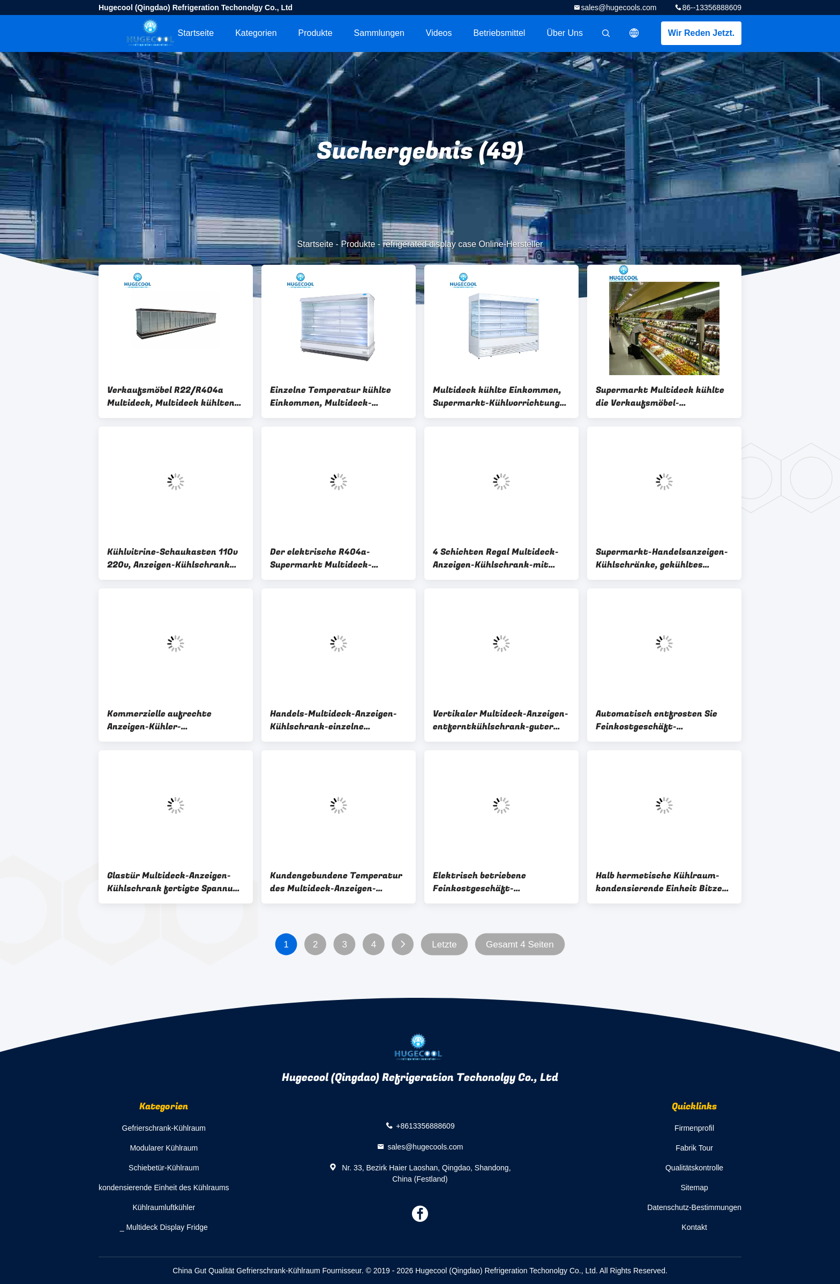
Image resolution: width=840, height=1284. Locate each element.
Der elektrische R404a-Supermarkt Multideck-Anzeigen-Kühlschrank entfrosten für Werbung (322, 558)
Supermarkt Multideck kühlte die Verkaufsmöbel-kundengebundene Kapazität (660, 396)
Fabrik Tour (694, 1148)
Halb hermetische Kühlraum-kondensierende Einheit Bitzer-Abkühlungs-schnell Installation (664, 882)
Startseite (196, 33)
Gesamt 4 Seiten (520, 944)
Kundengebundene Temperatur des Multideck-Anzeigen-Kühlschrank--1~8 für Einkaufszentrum (336, 882)
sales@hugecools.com (618, 7)
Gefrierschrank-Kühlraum (164, 1128)
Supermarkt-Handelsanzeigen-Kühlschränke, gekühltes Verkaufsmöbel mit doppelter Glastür (662, 558)
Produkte (315, 33)
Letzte (444, 944)
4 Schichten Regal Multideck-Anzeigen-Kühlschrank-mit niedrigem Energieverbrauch (496, 558)
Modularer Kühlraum (164, 1148)
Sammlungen (379, 33)
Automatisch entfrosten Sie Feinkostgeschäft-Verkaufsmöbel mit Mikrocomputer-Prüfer (656, 720)
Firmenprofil (694, 1128)
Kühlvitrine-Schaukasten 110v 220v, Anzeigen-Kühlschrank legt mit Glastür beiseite (172, 558)
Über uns (564, 33)
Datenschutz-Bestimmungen (694, 1207)
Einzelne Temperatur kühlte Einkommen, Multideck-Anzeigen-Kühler (330, 396)
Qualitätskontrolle (694, 1167)
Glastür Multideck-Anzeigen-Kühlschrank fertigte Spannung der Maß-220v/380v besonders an (175, 882)
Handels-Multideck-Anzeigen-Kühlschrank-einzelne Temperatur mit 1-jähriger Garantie (333, 720)
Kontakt (694, 1227)
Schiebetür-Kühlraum (164, 1167)
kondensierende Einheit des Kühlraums (164, 1187)
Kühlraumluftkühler (163, 1207)
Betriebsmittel (500, 33)
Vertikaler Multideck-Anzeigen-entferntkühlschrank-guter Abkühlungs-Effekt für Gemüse (500, 720)
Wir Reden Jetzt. (701, 33)
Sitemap (694, 1187)
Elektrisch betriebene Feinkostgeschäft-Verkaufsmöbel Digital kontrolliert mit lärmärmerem (498, 882)
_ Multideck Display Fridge (164, 1227)
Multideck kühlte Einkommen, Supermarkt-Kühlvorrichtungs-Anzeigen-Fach (500, 396)
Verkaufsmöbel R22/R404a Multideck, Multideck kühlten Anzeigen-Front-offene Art (171, 396)
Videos (439, 33)
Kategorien (255, 33)
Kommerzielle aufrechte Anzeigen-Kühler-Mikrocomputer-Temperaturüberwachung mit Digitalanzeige (171, 720)
